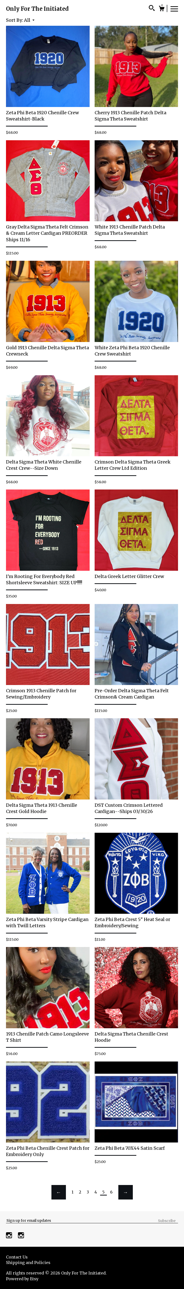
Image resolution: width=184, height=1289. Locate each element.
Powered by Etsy (22, 1278)
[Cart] (161, 9)
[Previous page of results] (58, 1192)
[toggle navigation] (174, 8)
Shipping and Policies (28, 1262)
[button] (29, 20)
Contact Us (17, 1257)
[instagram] (9, 1235)
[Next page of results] (125, 1192)
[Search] (151, 8)
